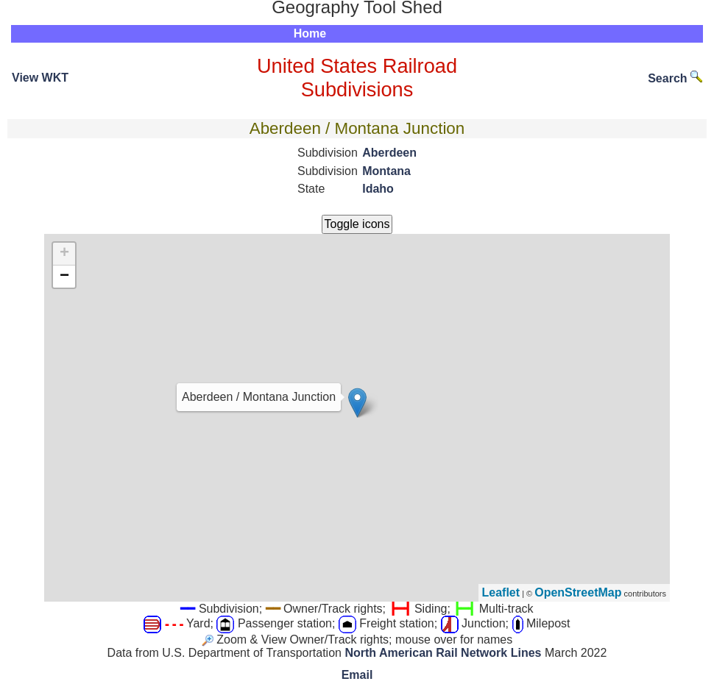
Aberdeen (389, 152)
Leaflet (501, 592)
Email (357, 675)
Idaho (378, 188)
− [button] (64, 277)
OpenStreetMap (577, 592)
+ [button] (64, 254)
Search (675, 78)
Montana (386, 171)
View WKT (40, 77)
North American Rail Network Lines (442, 653)
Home (310, 33)
